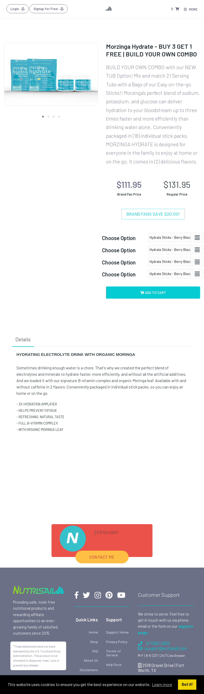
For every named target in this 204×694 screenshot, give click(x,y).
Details (23, 339)
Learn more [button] (162, 684)
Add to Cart (153, 292)
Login (17, 9)
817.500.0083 (154, 643)
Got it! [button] (187, 684)
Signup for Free (48, 9)
